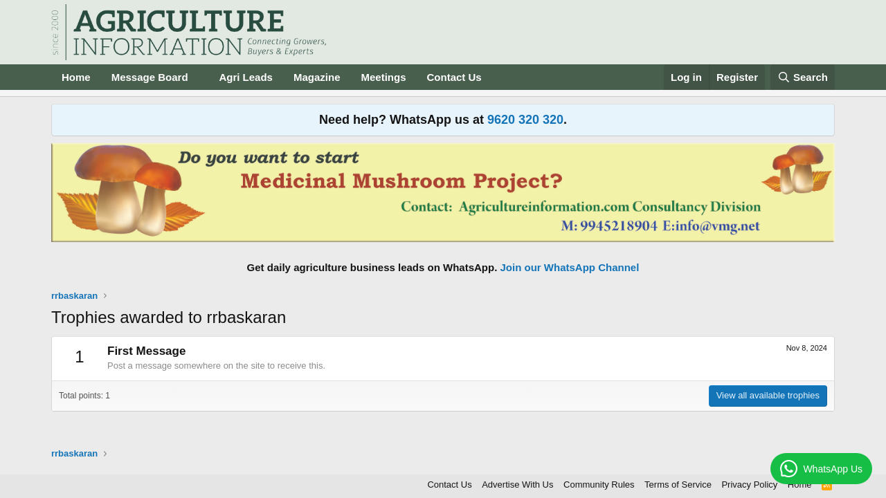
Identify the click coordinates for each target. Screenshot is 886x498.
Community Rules (599, 484)
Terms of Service (678, 484)
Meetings (383, 77)
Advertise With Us (517, 484)
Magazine (317, 77)
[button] (198, 77)
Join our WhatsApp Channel (570, 267)
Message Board (149, 77)
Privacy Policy (749, 484)
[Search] (802, 77)
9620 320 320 (525, 120)
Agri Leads (246, 77)
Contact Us (454, 77)
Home (76, 77)
